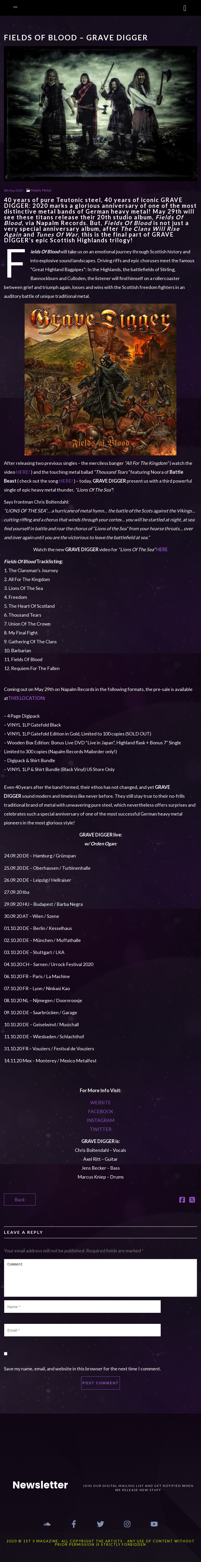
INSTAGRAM (100, 1120)
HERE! (23, 472)
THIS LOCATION (26, 698)
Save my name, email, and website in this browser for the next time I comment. (82, 1368)
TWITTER (100, 1129)
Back (20, 1199)
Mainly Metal (41, 190)
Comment (100, 1278)
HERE (162, 549)
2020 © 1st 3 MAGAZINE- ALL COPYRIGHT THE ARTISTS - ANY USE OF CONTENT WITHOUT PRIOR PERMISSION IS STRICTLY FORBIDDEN (101, 1543)
